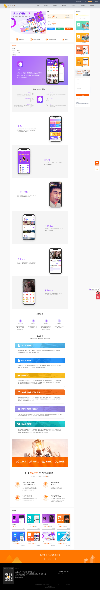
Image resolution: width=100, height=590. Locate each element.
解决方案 (64, 5)
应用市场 (55, 5)
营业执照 (50, 586)
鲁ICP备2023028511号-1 (50, 587)
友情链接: (17, 568)
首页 (38, 5)
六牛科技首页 (78, 1)
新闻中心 (73, 5)
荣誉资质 (92, 5)
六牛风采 (83, 5)
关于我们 (46, 5)
